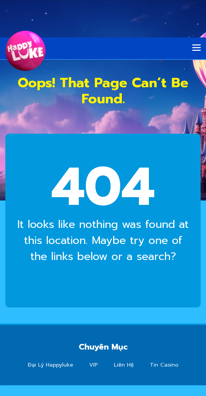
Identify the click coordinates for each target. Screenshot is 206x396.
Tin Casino (164, 365)
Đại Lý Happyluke (50, 365)
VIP (93, 365)
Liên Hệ (124, 365)
